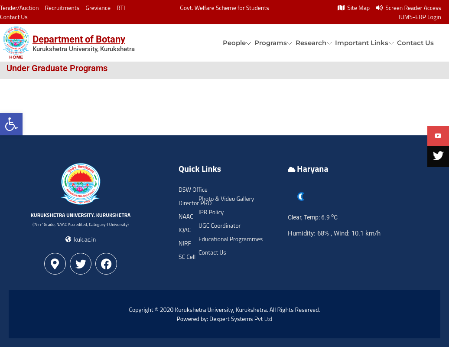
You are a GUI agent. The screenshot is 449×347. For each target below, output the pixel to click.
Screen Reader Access (408, 7)
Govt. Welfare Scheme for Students (224, 7)
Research (311, 43)
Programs (270, 43)
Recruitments (62, 7)
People (234, 43)
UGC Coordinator (219, 225)
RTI (121, 7)
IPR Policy (211, 211)
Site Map (354, 7)
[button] (11, 124)
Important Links (361, 43)
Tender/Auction (19, 7)
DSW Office (193, 189)
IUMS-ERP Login (420, 16)
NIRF (185, 243)
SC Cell (187, 256)
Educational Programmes (230, 238)
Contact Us (14, 16)
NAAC (186, 216)
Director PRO (195, 202)
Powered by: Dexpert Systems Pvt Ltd (225, 318)
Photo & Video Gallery (226, 198)
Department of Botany (79, 39)
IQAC (185, 229)
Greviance (98, 7)
